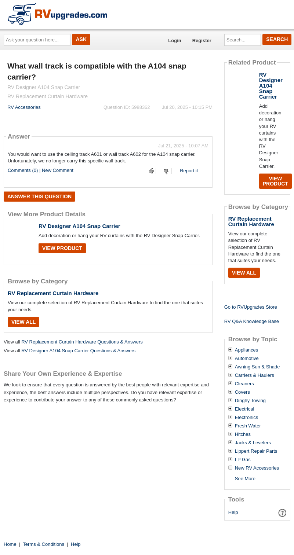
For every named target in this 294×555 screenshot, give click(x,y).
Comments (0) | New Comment (40, 170)
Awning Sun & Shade (257, 367)
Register (201, 40)
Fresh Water (248, 426)
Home (10, 544)
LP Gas (243, 459)
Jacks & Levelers (253, 442)
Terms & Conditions (43, 544)
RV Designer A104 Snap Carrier (79, 226)
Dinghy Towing (250, 400)
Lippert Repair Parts (256, 451)
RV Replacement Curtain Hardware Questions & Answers (82, 342)
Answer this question (39, 196)
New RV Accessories (257, 468)
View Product (62, 248)
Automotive (247, 358)
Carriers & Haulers (254, 375)
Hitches (243, 434)
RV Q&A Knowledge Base (251, 321)
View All (23, 322)
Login (174, 40)
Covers (242, 392)
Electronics (246, 417)
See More (245, 478)
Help (233, 512)
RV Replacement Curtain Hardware (53, 293)
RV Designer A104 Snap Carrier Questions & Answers (78, 350)
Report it (189, 170)
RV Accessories (24, 107)
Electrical (244, 409)
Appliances (246, 350)
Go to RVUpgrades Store (250, 307)
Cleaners (244, 383)
